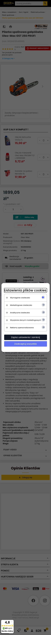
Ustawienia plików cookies (25, 290)
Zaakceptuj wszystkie (25, 343)
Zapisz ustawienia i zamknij (25, 337)
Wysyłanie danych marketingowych (25, 320)
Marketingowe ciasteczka (21, 305)
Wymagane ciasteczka (20, 297)
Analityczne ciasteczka (20, 312)
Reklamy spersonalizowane (22, 327)
